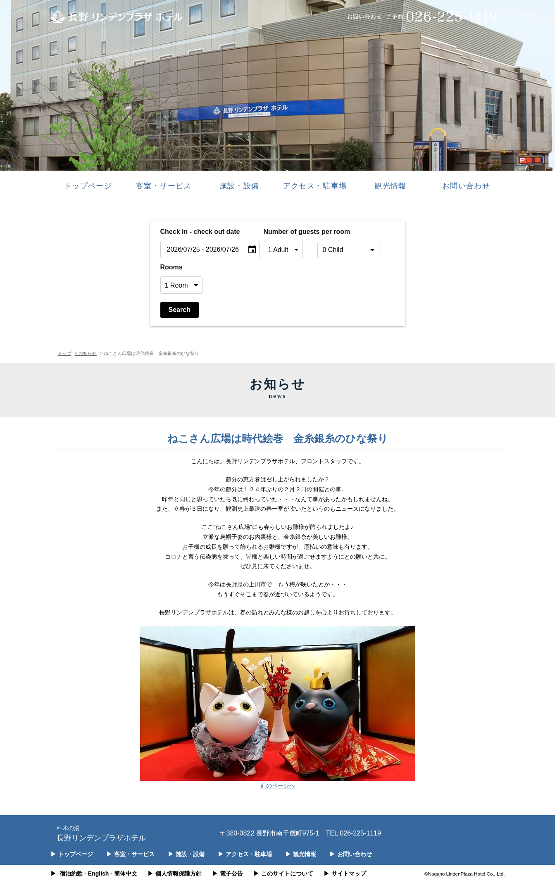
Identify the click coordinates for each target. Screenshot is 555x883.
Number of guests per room (288, 231)
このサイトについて (283, 873)
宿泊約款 (71, 873)
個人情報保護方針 (175, 873)
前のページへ (277, 785)
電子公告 (227, 873)
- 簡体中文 (123, 873)
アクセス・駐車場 (315, 186)
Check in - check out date (200, 231)
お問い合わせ (466, 186)
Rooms (171, 267)
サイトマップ (345, 873)
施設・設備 (239, 186)
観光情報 (390, 186)
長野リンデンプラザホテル (101, 832)
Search (180, 309)
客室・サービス (164, 186)
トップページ (88, 186)
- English (96, 873)
